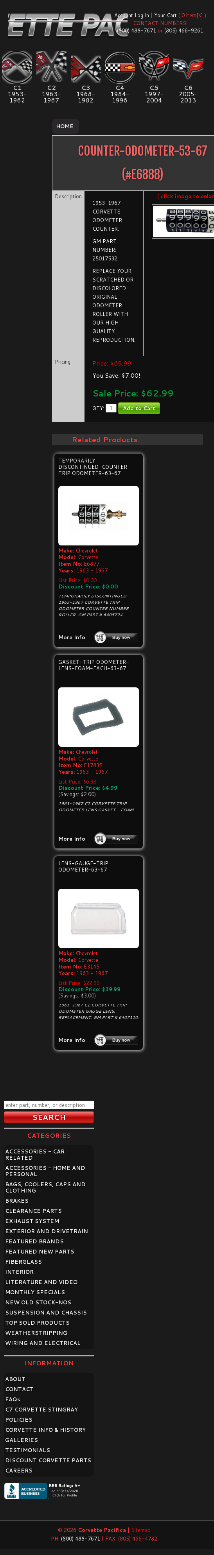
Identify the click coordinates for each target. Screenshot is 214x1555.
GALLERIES (21, 1440)
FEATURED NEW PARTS (39, 1251)
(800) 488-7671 (136, 30)
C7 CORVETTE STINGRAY (41, 1409)
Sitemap (141, 1529)
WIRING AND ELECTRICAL (43, 1343)
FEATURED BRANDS (34, 1241)
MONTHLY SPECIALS (35, 1292)
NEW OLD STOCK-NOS (38, 1302)
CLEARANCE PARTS (33, 1210)
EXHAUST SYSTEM (32, 1221)
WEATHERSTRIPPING (36, 1332)
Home (65, 126)
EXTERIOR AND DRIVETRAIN (46, 1231)
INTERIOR (19, 1271)
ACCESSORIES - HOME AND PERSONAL (45, 1171)
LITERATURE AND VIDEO (41, 1282)
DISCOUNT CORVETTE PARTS (48, 1460)
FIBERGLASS (23, 1261)
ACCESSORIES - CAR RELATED (35, 1154)
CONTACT (19, 1389)
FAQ (12, 1399)
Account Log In (131, 15)
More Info (71, 637)
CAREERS (18, 1470)
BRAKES (17, 1200)
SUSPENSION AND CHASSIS (46, 1312)
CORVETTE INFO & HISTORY (45, 1429)
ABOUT (15, 1379)
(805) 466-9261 (183, 30)
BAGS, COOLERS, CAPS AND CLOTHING (45, 1187)
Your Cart (165, 15)
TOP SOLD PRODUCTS (37, 1322)
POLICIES (18, 1419)
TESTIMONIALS (27, 1450)
